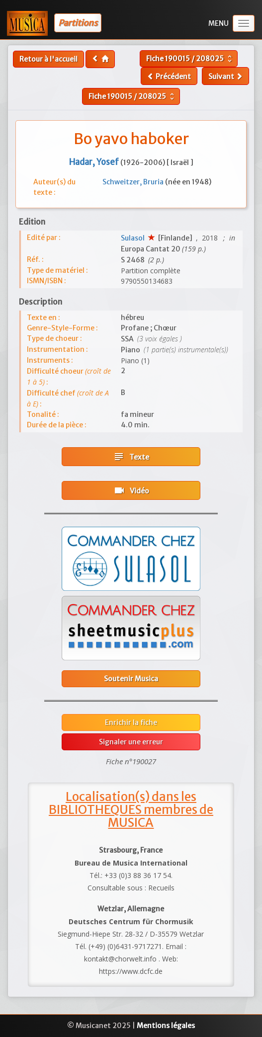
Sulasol (134, 238)
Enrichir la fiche (131, 722)
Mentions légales (166, 1025)
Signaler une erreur (131, 741)
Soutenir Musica (131, 678)
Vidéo (131, 490)
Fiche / (190, 58)
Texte (131, 457)
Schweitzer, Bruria (133, 181)
